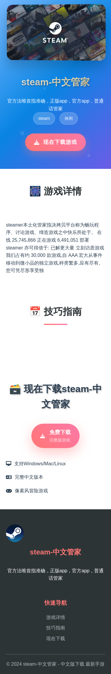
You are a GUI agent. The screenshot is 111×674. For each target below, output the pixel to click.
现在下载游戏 (55, 142)
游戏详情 (55, 617)
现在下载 (55, 638)
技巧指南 (55, 627)
